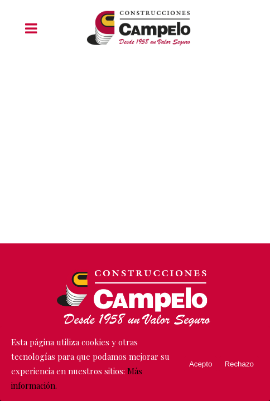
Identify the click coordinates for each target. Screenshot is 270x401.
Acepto (201, 364)
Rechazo (239, 364)
